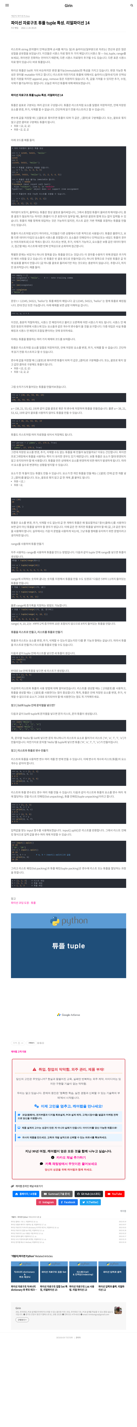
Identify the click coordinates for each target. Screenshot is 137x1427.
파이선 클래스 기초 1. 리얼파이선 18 (23, 1306)
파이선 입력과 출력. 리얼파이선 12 (22, 1320)
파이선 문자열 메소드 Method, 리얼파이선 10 (26, 1326)
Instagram (46, 1286)
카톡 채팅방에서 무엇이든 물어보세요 (71, 1248)
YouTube (115, 1278)
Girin (68, 5)
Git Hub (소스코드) (88, 1278)
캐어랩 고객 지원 (18, 1136)
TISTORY (69, 1422)
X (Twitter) (90, 1286)
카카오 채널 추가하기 (71, 1242)
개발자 (13, 1301)
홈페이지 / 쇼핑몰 (26, 1278)
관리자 (78, 1422)
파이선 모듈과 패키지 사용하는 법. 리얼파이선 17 (27, 1309)
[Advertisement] (68, 57)
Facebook (68, 1286)
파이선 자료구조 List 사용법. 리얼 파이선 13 (26, 1318)
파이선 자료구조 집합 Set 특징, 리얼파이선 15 (26, 1315)
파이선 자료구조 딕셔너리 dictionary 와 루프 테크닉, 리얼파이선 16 (33, 1312)
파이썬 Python (23, 1301)
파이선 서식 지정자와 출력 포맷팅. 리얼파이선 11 (27, 1323)
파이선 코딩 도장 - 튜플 (23, 987)
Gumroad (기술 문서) (57, 1278)
